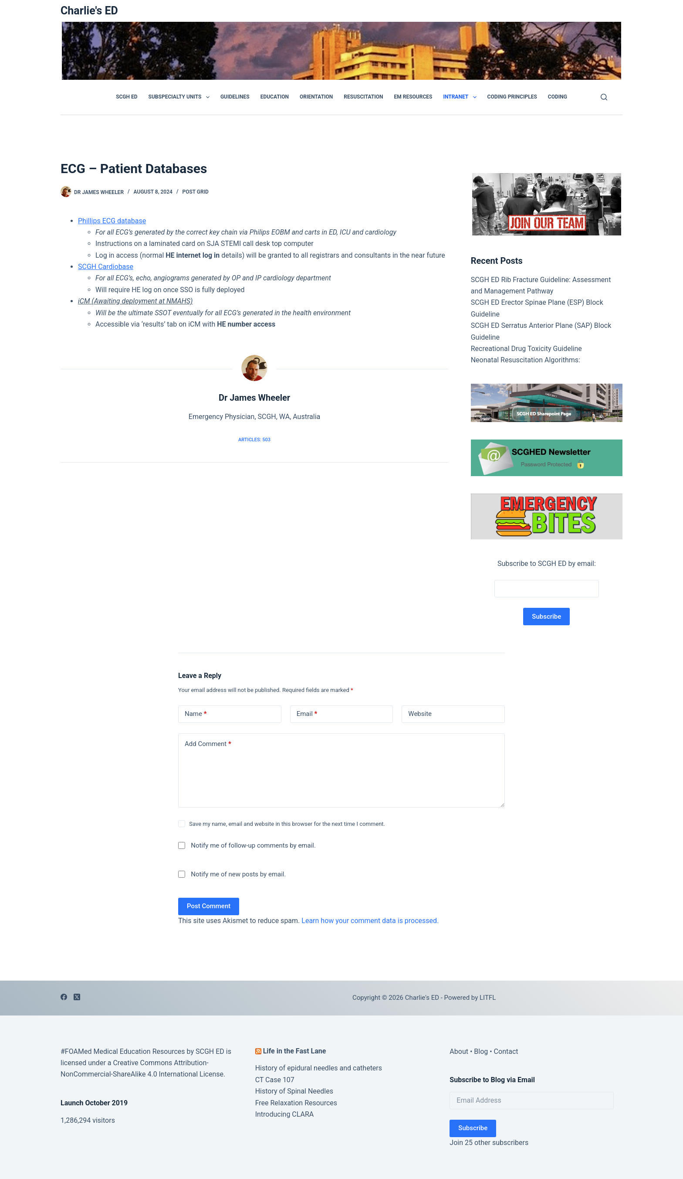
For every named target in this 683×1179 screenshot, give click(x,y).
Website (420, 714)
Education (274, 97)
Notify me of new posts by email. (238, 874)
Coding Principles (512, 97)
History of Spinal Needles (294, 1091)
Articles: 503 (254, 440)
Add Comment (208, 744)
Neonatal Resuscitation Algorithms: (525, 360)
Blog (481, 1051)
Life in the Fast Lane (294, 1051)
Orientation (316, 97)
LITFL (488, 998)
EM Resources (413, 97)
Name (196, 714)
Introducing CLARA (284, 1114)
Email (307, 714)
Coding (557, 97)
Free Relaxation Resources (296, 1103)
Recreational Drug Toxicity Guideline (526, 348)
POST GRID (196, 192)
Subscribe (472, 1128)
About (459, 1051)
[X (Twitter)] (77, 997)
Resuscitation (363, 97)
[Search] (604, 97)
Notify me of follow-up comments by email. (253, 845)
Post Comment (208, 906)
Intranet (461, 97)
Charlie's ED (89, 10)
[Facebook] (64, 997)
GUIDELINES (235, 97)
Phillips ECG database (112, 221)
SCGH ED (126, 97)
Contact (506, 1051)
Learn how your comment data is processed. (370, 921)
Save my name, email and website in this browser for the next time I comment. (287, 824)
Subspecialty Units (181, 97)
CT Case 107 (274, 1080)
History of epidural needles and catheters (318, 1068)
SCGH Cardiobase (105, 266)
